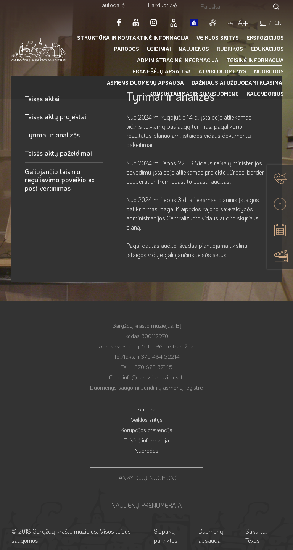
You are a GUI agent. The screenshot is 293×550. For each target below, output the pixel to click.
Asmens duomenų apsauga (145, 82)
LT (263, 22)
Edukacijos (267, 48)
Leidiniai (159, 48)
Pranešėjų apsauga (161, 71)
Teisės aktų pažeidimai (58, 153)
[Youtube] (136, 22)
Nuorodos (269, 71)
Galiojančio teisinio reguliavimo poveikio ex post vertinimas (60, 179)
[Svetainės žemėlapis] (174, 22)
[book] (194, 22)
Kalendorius (265, 93)
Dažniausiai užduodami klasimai (238, 82)
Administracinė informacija (178, 60)
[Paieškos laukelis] (235, 6)
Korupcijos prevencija (146, 430)
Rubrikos (230, 48)
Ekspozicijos (265, 37)
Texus (252, 540)
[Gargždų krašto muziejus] (38, 49)
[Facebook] (119, 22)
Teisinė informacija (255, 60)
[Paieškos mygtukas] (276, 6)
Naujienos (194, 48)
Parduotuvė (162, 5)
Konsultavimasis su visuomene (194, 93)
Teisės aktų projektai (55, 116)
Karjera (147, 409)
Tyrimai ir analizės (52, 134)
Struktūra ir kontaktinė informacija (133, 37)
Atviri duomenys (222, 71)
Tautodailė (112, 5)
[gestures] (212, 22)
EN (278, 22)
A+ (243, 23)
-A (230, 22)
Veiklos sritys (217, 37)
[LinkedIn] (154, 22)
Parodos (126, 48)
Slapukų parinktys (166, 535)
